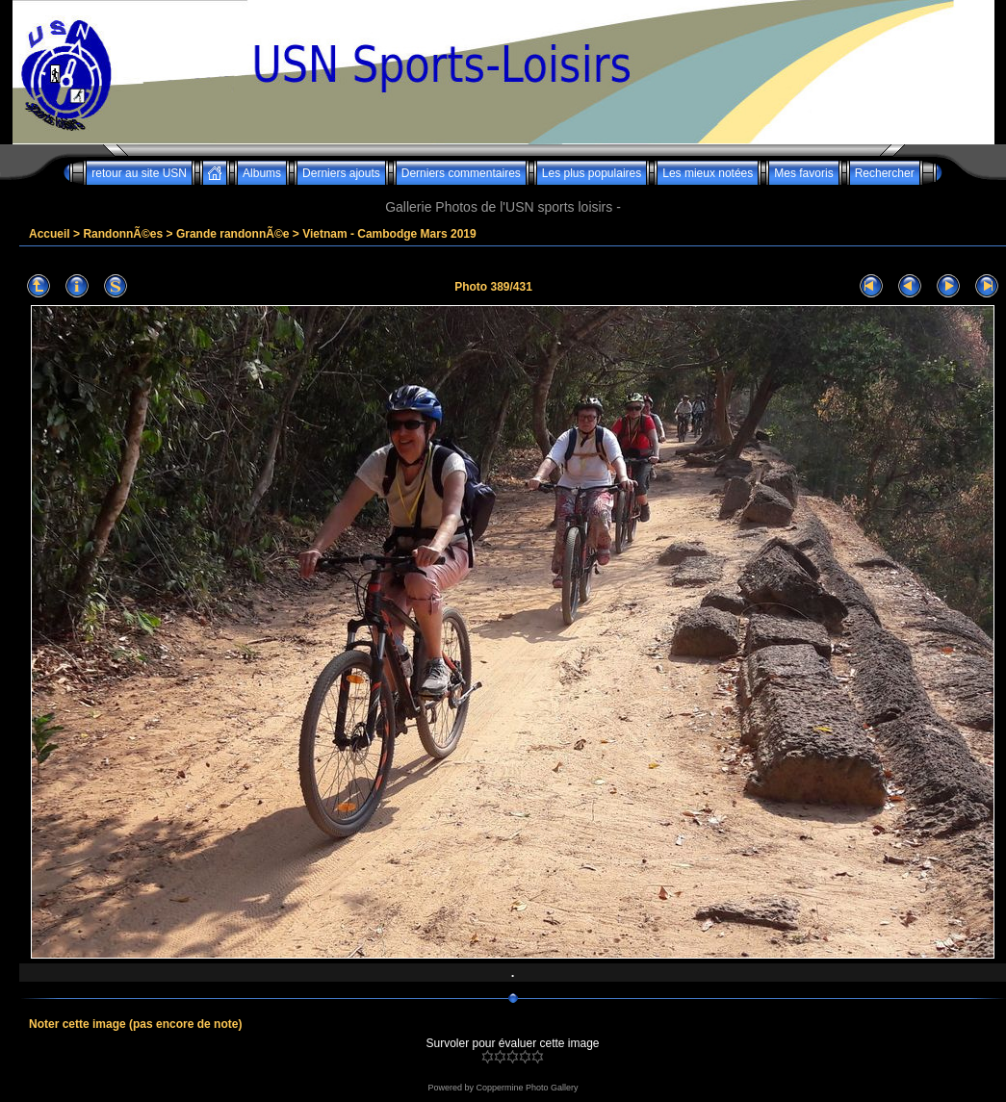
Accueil (49, 234)
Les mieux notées (707, 173)
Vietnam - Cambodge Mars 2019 (389, 234)
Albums (262, 173)
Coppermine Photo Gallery (527, 1087)
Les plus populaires (591, 173)
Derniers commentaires (461, 173)
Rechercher (885, 173)
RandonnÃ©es (123, 234)
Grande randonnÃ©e (233, 234)
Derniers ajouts (341, 173)
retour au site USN (139, 173)
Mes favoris (803, 173)
